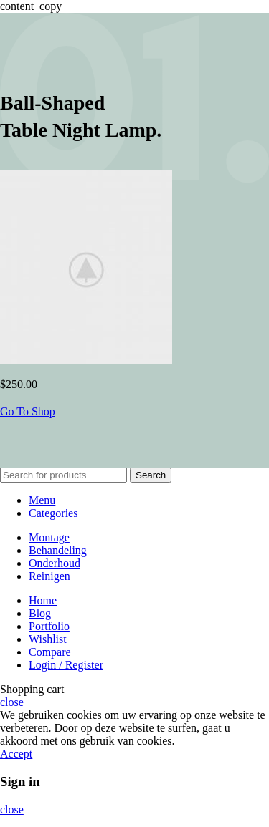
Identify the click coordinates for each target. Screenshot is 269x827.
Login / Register (66, 665)
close (12, 702)
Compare (50, 652)
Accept (16, 754)
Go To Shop (27, 411)
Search (151, 475)
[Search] (63, 475)
